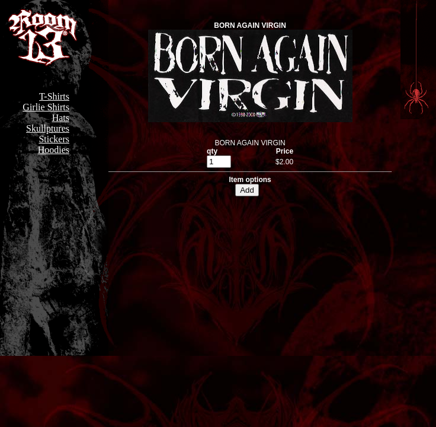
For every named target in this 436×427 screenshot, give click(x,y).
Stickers (54, 139)
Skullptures (47, 128)
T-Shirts (54, 96)
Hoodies (53, 150)
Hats (60, 118)
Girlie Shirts (46, 107)
